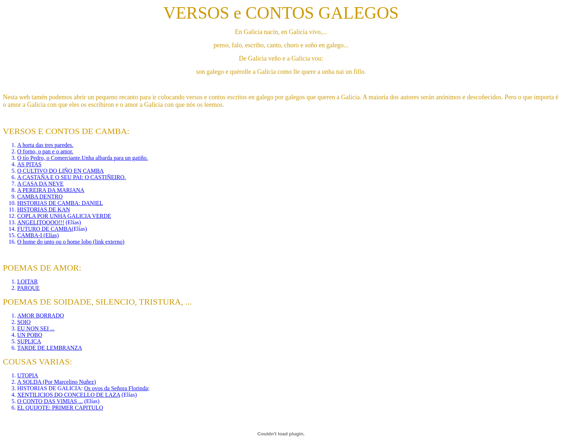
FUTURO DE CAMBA (44, 229)
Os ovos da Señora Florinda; (116, 388)
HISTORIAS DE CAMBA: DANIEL (60, 203)
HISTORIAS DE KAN (43, 209)
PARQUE (28, 288)
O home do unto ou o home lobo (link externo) (70, 242)
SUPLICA (29, 341)
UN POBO (29, 335)
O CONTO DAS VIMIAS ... (50, 401)
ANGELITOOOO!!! (40, 222)
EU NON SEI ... (35, 328)
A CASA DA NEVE (40, 184)
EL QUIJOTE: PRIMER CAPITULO (60, 408)
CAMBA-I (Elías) (38, 235)
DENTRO (51, 197)
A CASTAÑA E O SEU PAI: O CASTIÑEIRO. (71, 177)
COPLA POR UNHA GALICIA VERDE (64, 216)
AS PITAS (29, 164)
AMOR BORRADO (40, 315)
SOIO (23, 322)
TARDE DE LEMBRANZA (49, 348)
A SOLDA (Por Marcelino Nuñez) (56, 382)
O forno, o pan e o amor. (45, 151)
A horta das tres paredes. (45, 145)
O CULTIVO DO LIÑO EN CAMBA (60, 171)
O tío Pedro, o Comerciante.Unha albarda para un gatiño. (82, 158)
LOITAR (27, 281)
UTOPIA (27, 375)
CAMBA (28, 197)
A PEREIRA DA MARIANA (50, 190)
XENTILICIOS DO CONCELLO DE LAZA (68, 395)
